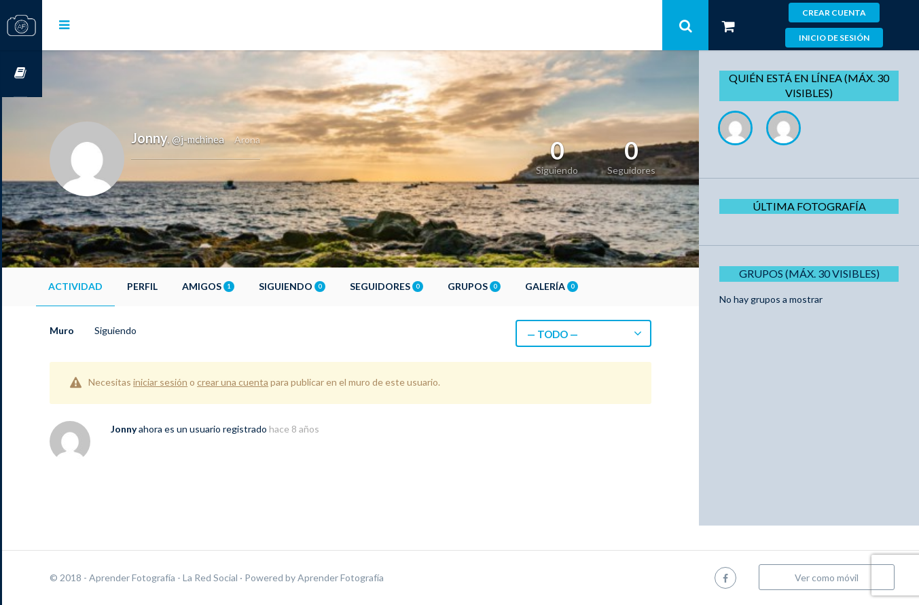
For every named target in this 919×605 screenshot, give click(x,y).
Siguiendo (332, 286)
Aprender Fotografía (381, 577)
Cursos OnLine (21, 73)
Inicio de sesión (834, 38)
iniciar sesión (200, 382)
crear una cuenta (272, 382)
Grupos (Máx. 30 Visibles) (814, 273)
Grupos (514, 286)
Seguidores (426, 286)
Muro (102, 330)
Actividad (115, 286)
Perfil (182, 286)
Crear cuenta (834, 12)
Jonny (164, 429)
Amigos (248, 286)
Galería (591, 286)
